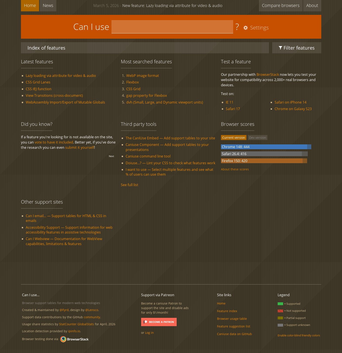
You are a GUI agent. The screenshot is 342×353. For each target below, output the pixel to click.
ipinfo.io (74, 331)
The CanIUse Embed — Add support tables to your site (170, 138)
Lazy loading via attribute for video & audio (61, 75)
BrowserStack (267, 74)
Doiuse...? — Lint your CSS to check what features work (170, 163)
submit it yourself (79, 147)
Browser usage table (232, 319)
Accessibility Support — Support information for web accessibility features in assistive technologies (69, 230)
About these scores (235, 169)
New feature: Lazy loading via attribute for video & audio (157, 5)
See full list (129, 184)
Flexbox (132, 82)
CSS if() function (38, 89)
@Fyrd (64, 310)
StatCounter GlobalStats (76, 324)
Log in (149, 333)
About (312, 5)
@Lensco (91, 310)
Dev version (257, 137)
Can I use (91, 27)
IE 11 (229, 102)
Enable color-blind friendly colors (299, 335)
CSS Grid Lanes (38, 82)
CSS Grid (133, 89)
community (92, 317)
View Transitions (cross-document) (54, 95)
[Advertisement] (171, 266)
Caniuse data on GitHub (234, 334)
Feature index (227, 311)
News (48, 5)
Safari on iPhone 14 (290, 102)
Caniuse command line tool (148, 156)
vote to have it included (54, 142)
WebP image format (142, 75)
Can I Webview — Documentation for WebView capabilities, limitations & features (64, 241)
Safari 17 (233, 108)
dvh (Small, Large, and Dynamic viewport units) (164, 102)
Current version (233, 137)
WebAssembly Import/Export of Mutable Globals (65, 102)
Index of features (46, 47)
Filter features (297, 47)
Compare (280, 5)
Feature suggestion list (233, 326)
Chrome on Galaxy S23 (293, 108)
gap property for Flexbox (146, 95)
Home (30, 5)
